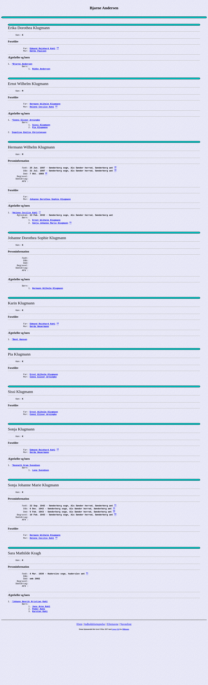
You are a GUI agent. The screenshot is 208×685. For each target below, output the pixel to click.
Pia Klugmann (40, 135)
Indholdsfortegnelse (94, 676)
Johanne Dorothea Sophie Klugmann (50, 214)
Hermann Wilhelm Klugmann (45, 109)
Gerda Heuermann (39, 353)
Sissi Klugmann (41, 132)
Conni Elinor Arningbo (43, 407)
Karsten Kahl (40, 663)
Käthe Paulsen (38, 52)
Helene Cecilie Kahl (42, 112)
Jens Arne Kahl (41, 657)
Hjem (79, 676)
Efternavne (112, 676)
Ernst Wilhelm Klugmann (46, 237)
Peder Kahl (38, 660)
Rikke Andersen (41, 71)
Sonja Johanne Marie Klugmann (50, 240)
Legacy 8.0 (115, 681)
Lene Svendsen (40, 508)
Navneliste (125, 676)
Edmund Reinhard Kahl (42, 49)
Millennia (125, 681)
